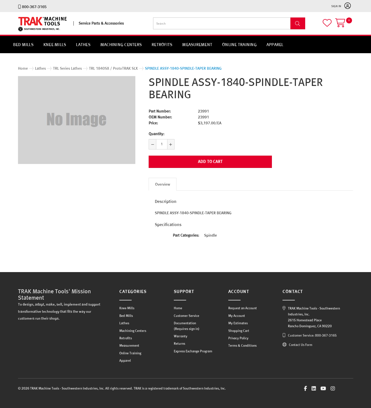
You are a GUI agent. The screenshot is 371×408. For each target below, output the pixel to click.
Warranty (180, 336)
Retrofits (162, 44)
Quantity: (156, 133)
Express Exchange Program (193, 351)
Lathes (83, 44)
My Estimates (238, 323)
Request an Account (242, 308)
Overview (162, 184)
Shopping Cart (238, 331)
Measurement (197, 44)
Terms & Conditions (242, 345)
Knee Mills (54, 44)
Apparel (274, 44)
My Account (236, 316)
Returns (179, 343)
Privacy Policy (238, 338)
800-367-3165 (34, 6)
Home (178, 308)
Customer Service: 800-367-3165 (312, 335)
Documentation (185, 323)
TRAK (22, 31)
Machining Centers (121, 44)
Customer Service (186, 316)
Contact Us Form (300, 345)
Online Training (239, 44)
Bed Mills (23, 44)
